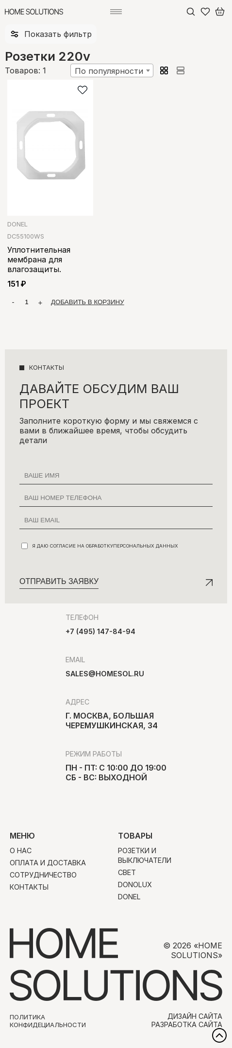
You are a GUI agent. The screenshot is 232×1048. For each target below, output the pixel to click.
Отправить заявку (59, 581)
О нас (21, 850)
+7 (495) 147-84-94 (100, 631)
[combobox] (111, 70)
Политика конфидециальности (48, 1021)
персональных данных (145, 546)
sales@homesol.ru (105, 674)
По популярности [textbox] (109, 71)
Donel (17, 224)
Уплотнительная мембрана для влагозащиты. (38, 259)
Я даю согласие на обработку (99, 546)
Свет (127, 872)
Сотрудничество (43, 875)
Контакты (29, 887)
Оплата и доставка (48, 863)
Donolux (135, 884)
